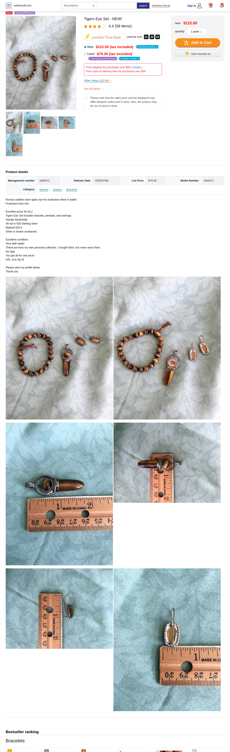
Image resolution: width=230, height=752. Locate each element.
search (143, 5)
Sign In (191, 5)
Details (136, 67)
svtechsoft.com (22, 5)
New (122, 47)
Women (43, 189)
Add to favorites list (197, 53)
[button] (221, 5)
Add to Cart (198, 42)
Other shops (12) (97, 80)
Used (113, 56)
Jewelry (57, 189)
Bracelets (71, 189)
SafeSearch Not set (161, 5)
